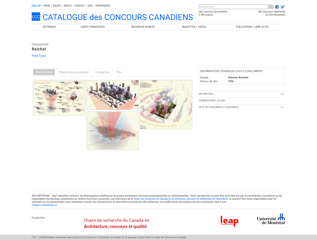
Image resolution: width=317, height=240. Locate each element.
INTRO (47, 5)
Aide (90, 5)
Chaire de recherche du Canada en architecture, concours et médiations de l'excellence (181, 197)
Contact (79, 5)
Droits (68, 5)
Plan (119, 72)
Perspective (103, 72)
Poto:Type (39, 56)
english (36, 5)
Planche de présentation (74, 72)
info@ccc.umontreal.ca (44, 203)
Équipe (57, 5)
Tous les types (44, 72)
